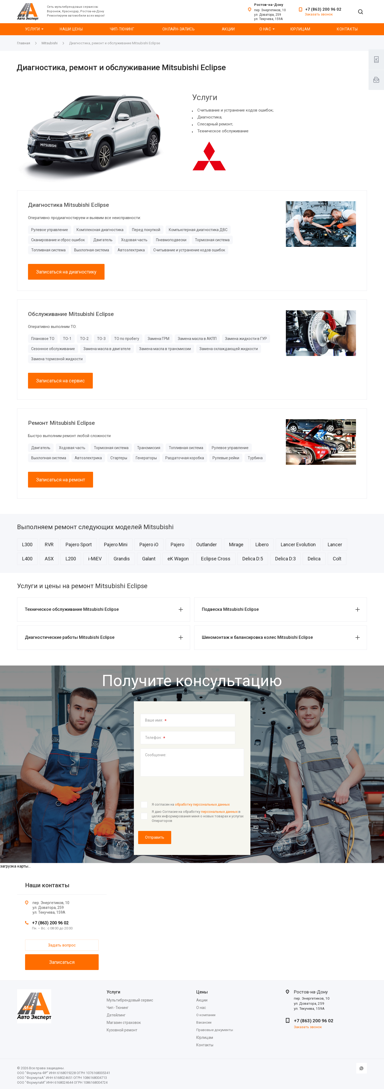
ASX (49, 558)
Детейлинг (116, 1015)
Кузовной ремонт (122, 1030)
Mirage (236, 544)
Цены (202, 992)
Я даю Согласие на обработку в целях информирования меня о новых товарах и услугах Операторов (197, 816)
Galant (148, 558)
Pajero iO (148, 544)
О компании (205, 1015)
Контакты (347, 29)
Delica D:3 (285, 558)
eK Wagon (178, 558)
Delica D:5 (252, 558)
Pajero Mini (115, 544)
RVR (49, 544)
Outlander (206, 544)
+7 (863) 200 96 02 (323, 9)
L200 (71, 558)
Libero (262, 544)
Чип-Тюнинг (122, 29)
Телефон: (155, 738)
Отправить (154, 837)
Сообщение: (155, 755)
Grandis (122, 558)
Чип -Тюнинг (118, 1007)
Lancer (335, 544)
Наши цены (71, 29)
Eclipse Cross (215, 558)
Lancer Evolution (298, 544)
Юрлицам (300, 29)
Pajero (177, 544)
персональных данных (219, 812)
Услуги (32, 29)
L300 (27, 544)
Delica (314, 558)
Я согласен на (191, 804)
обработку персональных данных (202, 804)
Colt (337, 558)
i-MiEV (95, 558)
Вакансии (203, 1022)
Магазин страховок (124, 1022)
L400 (27, 558)
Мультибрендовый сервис (130, 1000)
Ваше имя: (156, 720)
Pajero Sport (79, 544)
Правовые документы (214, 1030)
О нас (265, 29)
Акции (228, 29)
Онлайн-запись (178, 29)
